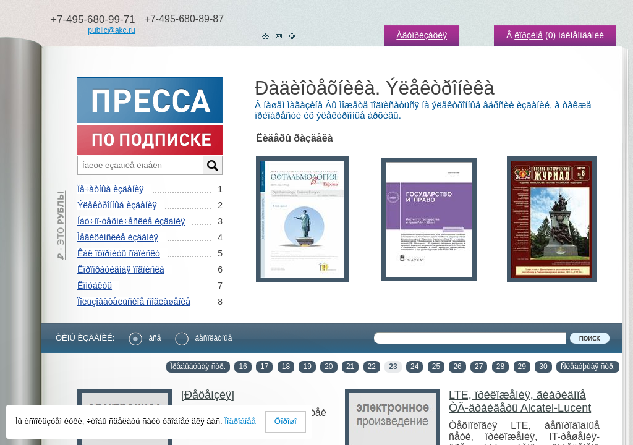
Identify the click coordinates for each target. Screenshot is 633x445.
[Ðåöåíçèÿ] (207, 395)
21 (350, 366)
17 (264, 366)
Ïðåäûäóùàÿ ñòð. (198, 366)
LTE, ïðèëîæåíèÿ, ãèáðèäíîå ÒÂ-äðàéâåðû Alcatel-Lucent (520, 401)
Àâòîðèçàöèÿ (421, 35)
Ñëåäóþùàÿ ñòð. (588, 366)
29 (522, 366)
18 (286, 366)
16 (243, 366)
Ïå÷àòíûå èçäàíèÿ (110, 189)
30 (543, 366)
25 (436, 366)
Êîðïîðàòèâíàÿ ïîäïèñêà (120, 269)
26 (457, 366)
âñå (145, 338)
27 (479, 366)
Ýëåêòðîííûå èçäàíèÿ (116, 205)
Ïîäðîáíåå (240, 421)
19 (307, 366)
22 (372, 366)
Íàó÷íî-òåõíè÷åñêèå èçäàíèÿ (131, 221)
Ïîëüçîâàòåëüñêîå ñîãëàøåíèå (133, 302)
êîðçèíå (528, 35)
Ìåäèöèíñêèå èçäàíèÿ (117, 237)
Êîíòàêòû (94, 285)
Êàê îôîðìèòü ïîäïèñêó (118, 253)
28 (500, 366)
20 (329, 366)
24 (414, 366)
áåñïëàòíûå (203, 338)
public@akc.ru (111, 30)
